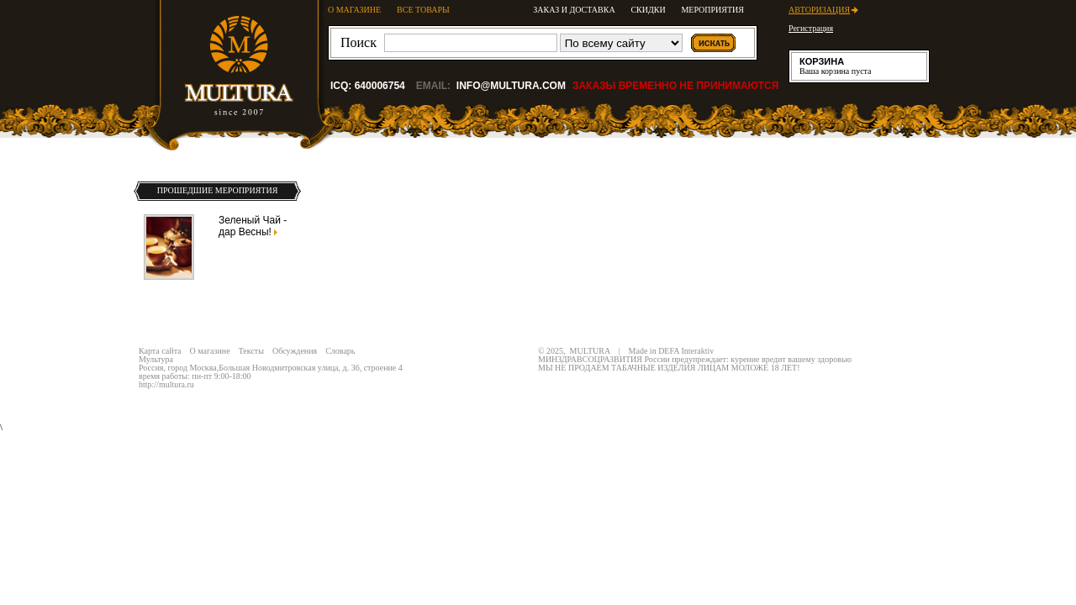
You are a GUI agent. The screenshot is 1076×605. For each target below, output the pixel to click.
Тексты (251, 350)
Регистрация (811, 28)
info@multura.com (511, 86)
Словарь (340, 350)
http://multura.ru (166, 384)
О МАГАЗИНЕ (354, 9)
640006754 (380, 86)
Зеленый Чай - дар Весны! (253, 226)
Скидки (647, 9)
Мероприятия (712, 9)
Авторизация (819, 9)
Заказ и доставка (573, 9)
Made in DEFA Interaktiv (672, 350)
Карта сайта (160, 350)
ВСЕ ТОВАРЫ (423, 9)
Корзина (821, 61)
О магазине (210, 350)
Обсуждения (294, 350)
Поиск (358, 42)
